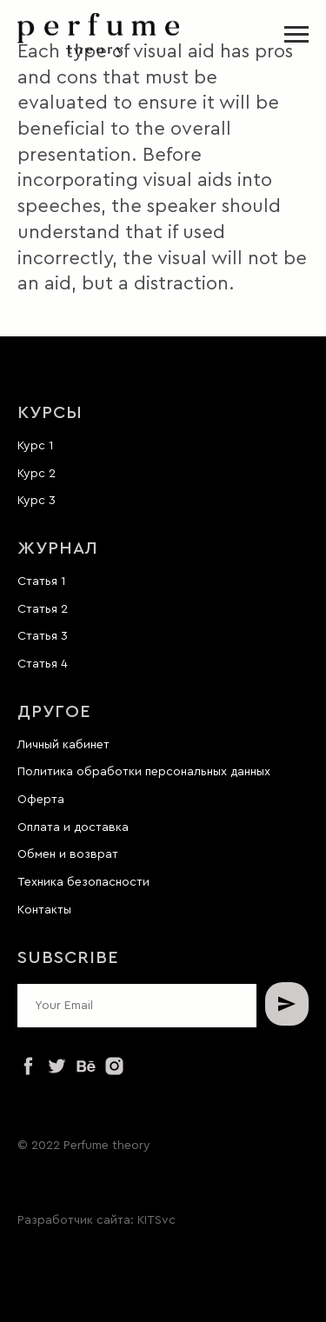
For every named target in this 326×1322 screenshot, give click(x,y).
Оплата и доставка (73, 827)
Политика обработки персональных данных (143, 772)
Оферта (40, 800)
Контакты (44, 910)
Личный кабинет (63, 745)
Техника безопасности (83, 882)
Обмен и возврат (67, 854)
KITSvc (156, 1220)
